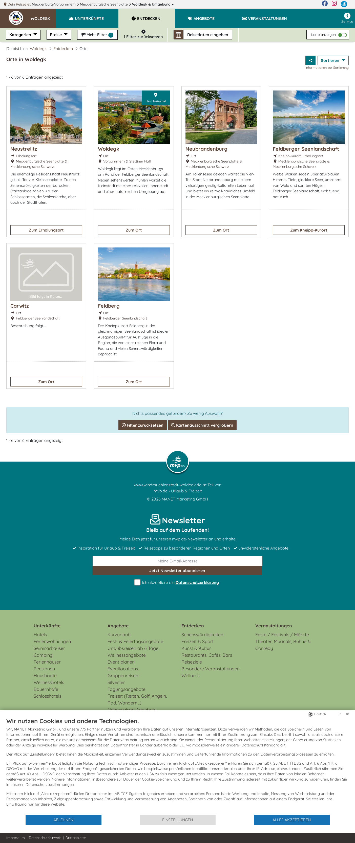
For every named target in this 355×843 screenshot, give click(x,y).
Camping (43, 655)
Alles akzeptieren (292, 819)
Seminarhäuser (49, 648)
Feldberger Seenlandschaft (306, 149)
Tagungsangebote (126, 689)
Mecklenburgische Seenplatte (104, 4)
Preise (56, 34)
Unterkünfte (47, 626)
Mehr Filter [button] (97, 35)
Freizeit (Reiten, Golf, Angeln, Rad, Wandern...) (137, 699)
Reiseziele (191, 662)
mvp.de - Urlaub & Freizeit (178, 490)
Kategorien (20, 34)
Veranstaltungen (273, 626)
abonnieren (177, 570)
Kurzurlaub (119, 634)
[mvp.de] (344, 4)
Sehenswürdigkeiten (202, 634)
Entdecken (63, 48)
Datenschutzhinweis (45, 837)
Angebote (118, 626)
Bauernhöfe (46, 689)
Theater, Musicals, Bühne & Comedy (283, 645)
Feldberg (109, 306)
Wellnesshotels (49, 682)
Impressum (15, 837)
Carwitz (19, 306)
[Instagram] (334, 4)
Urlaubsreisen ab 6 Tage (133, 648)
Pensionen (44, 669)
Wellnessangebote (127, 655)
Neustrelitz (23, 149)
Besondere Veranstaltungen (210, 669)
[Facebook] (325, 4)
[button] (43, 16)
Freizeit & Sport (197, 641)
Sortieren (330, 60)
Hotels (40, 634)
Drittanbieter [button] (76, 837)
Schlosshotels (47, 696)
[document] (177, 765)
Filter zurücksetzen (142, 425)
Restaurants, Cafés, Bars (206, 655)
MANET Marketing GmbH (185, 499)
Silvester (116, 682)
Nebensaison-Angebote (132, 710)
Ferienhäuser (47, 662)
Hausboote (45, 675)
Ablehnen (63, 819)
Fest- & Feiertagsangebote (135, 641)
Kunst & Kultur (196, 648)
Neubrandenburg (206, 149)
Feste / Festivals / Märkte (282, 634)
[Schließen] (347, 714)
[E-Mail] (178, 561)
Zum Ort (134, 230)
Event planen (121, 662)
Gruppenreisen (123, 675)
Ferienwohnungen (52, 641)
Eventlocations (123, 669)
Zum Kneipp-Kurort (308, 230)
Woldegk (153, 4)
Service (347, 18)
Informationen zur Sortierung (327, 67)
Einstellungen (177, 819)
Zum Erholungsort (46, 230)
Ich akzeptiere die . (178, 582)
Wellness (190, 675)
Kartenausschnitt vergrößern (202, 425)
